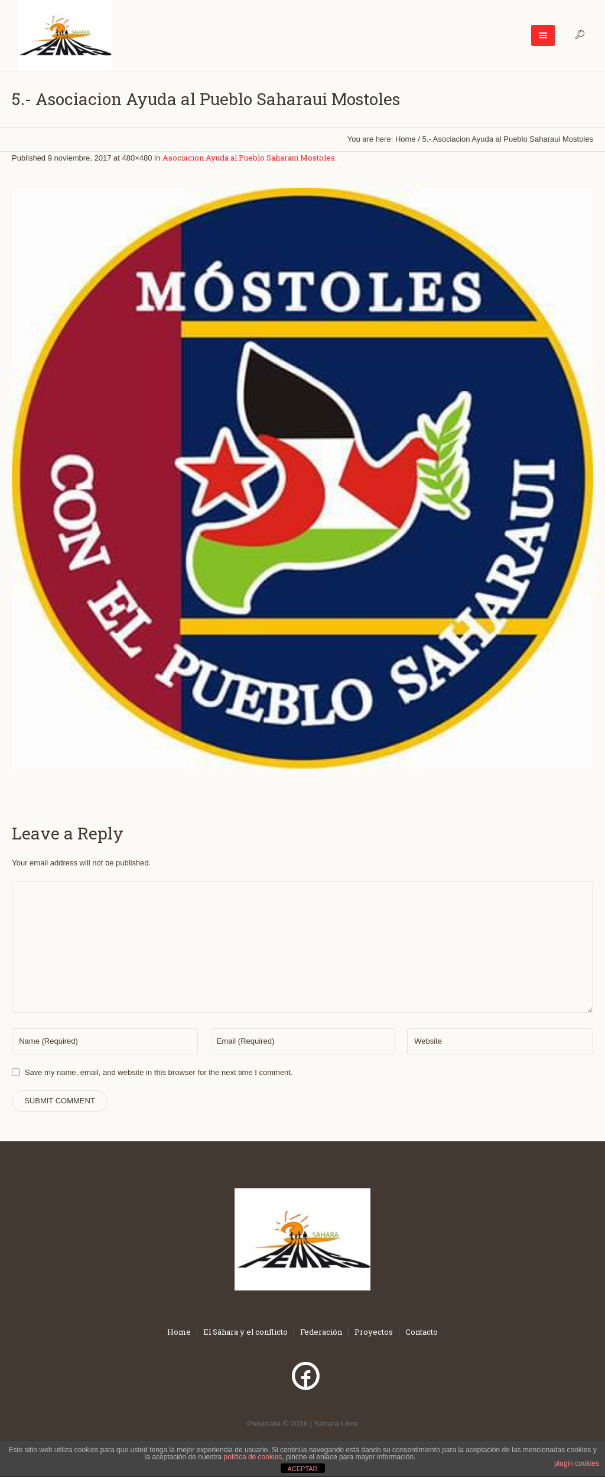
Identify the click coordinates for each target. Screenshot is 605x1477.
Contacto (421, 1332)
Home (405, 139)
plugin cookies (576, 1463)
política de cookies (253, 1457)
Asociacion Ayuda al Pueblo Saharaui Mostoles (248, 157)
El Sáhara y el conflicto (245, 1332)
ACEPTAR (302, 1468)
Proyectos (373, 1332)
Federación (321, 1332)
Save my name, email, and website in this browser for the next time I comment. (159, 1072)
